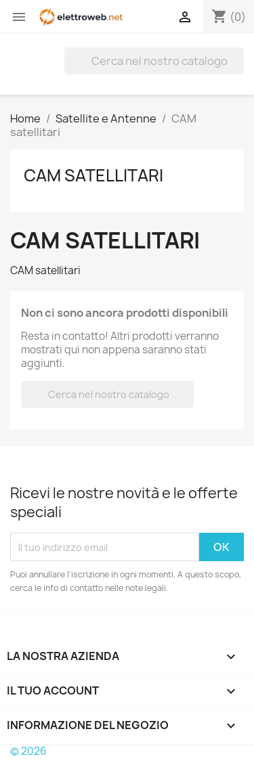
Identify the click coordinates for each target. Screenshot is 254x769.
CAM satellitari (93, 175)
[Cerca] (154, 60)
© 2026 (28, 751)
